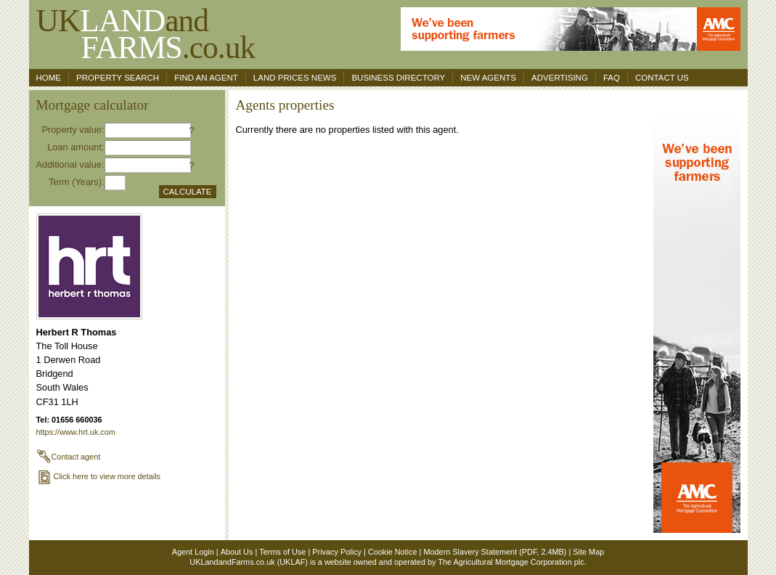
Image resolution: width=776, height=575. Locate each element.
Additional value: (70, 164)
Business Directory (398, 77)
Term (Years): (76, 181)
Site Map (588, 551)
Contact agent (68, 456)
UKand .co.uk (146, 34)
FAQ (611, 77)
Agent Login (193, 551)
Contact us (662, 77)
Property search (117, 77)
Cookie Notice (392, 551)
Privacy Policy (337, 551)
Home (49, 77)
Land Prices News (295, 77)
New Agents (488, 77)
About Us (237, 551)
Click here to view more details (98, 476)
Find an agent (206, 77)
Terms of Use (282, 551)
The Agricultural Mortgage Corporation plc (511, 562)
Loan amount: (75, 147)
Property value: (72, 129)
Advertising (559, 77)
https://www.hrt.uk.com (75, 432)
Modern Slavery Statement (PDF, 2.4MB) (494, 551)
